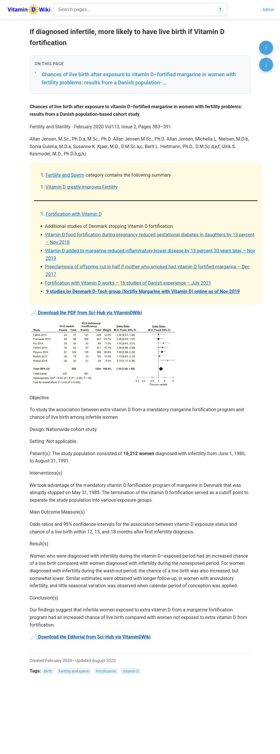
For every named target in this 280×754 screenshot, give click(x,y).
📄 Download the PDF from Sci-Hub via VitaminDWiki (86, 312)
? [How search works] (220, 9)
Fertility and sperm (74, 671)
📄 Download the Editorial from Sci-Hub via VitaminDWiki (90, 637)
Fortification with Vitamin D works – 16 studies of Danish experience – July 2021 (128, 283)
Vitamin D (131, 671)
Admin (268, 9)
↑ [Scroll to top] (266, 48)
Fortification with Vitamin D (74, 214)
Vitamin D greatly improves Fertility (82, 187)
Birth (48, 671)
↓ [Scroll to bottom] (266, 64)
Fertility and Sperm (65, 175)
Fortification (106, 671)
